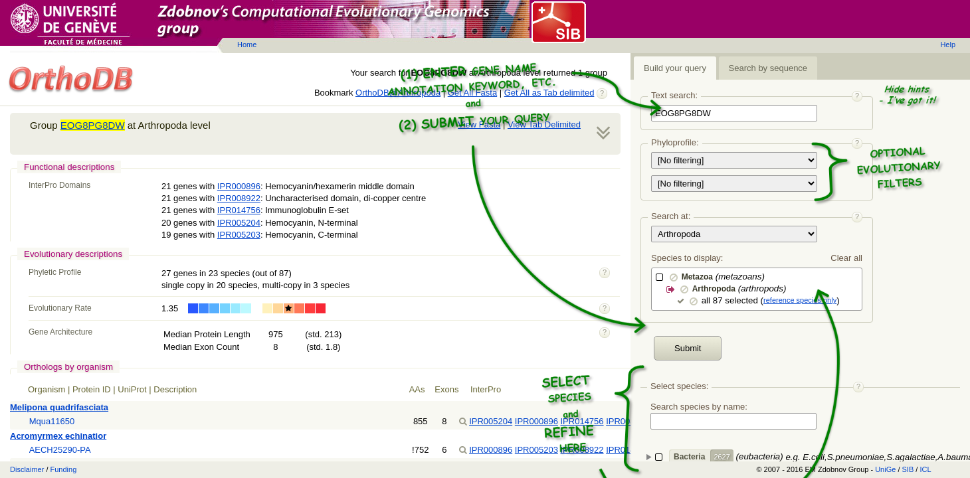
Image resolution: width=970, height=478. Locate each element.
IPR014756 (238, 210)
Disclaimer (27, 469)
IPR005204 (238, 223)
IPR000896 (238, 186)
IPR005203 (238, 235)
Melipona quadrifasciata (59, 407)
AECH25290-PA (60, 450)
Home (246, 44)
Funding (63, 469)
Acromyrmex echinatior (58, 436)
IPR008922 (238, 198)
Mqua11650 (52, 421)
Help (947, 44)
